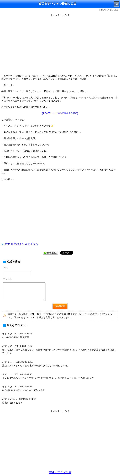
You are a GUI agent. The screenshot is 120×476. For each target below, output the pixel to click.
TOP (116, 4)
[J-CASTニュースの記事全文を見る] (60, 113)
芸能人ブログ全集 (60, 472)
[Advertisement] (60, 216)
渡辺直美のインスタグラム (21, 243)
